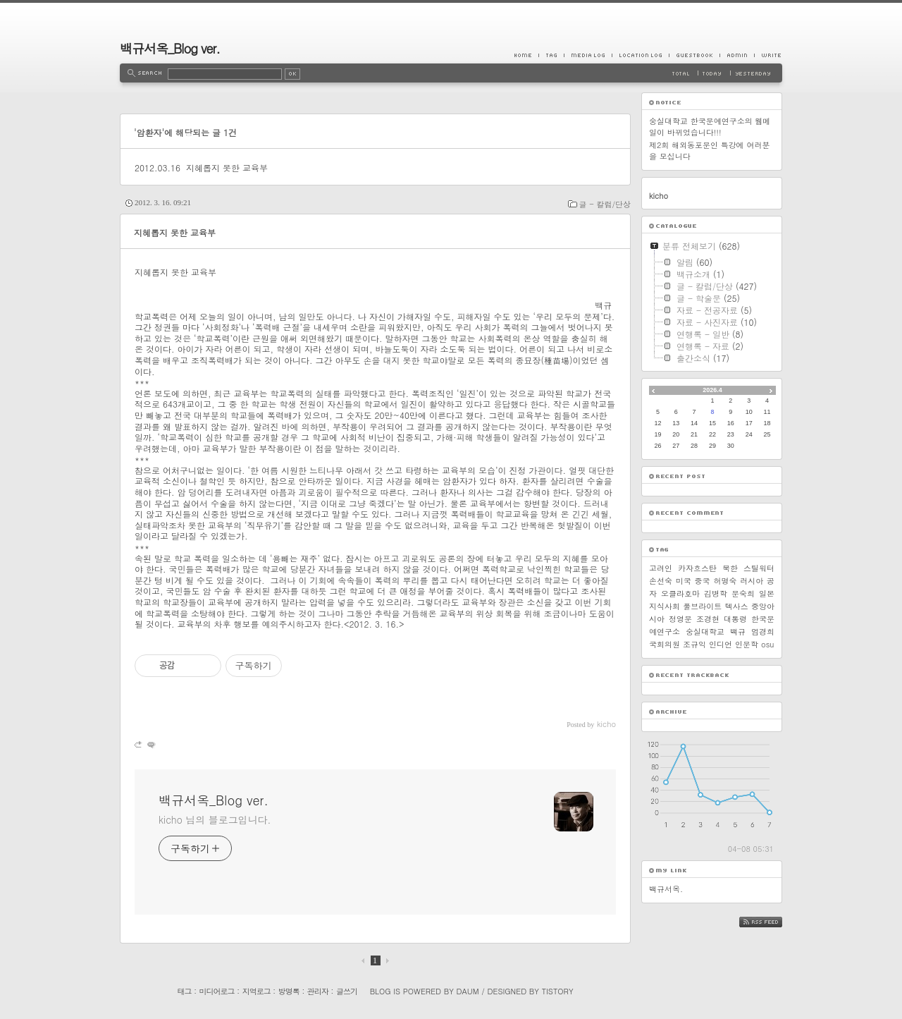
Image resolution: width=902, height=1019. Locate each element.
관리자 (317, 991)
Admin (736, 55)
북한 (730, 568)
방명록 (288, 991)
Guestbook (694, 55)
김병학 (715, 593)
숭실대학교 (705, 631)
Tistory (558, 991)
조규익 (694, 644)
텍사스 (736, 606)
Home (526, 55)
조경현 (707, 619)
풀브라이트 (702, 606)
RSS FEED (771, 922)
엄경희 (762, 631)
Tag (551, 55)
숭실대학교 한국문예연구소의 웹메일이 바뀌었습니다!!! (709, 127)
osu (767, 644)
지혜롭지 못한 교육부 (227, 167)
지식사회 (664, 606)
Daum (468, 991)
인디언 (720, 644)
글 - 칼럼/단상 (605, 204)
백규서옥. (666, 889)
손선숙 (660, 580)
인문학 (746, 644)
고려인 (660, 568)
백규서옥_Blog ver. (170, 48)
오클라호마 (680, 593)
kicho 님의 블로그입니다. (215, 819)
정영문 (680, 619)
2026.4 (712, 389)
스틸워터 (758, 568)
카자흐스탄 (697, 568)
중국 (702, 580)
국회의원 (664, 644)
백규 (738, 631)
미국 (683, 580)
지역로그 (256, 991)
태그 (184, 991)
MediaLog (588, 55)
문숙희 (743, 593)
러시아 (751, 580)
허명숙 (724, 580)
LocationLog (640, 55)
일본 (766, 593)
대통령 (735, 619)
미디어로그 (217, 991)
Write (768, 55)
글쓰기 (346, 991)
